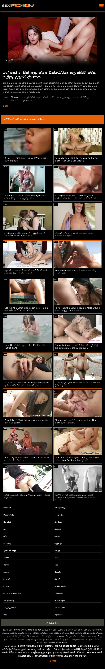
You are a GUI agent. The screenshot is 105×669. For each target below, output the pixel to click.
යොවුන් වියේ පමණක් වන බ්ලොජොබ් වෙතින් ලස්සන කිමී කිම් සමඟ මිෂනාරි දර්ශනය (26, 384)
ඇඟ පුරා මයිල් (29, 97)
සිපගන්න (58, 572)
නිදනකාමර (59, 615)
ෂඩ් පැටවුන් (46, 636)
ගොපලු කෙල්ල (66, 97)
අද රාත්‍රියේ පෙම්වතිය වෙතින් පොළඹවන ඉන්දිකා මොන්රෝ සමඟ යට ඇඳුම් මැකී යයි (76, 197)
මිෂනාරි (57, 579)
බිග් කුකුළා (7, 544)
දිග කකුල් (6, 586)
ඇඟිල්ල (57, 551)
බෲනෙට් (14, 100)
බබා (56, 558)
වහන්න (57, 536)
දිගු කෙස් (6, 579)
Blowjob (14, 97)
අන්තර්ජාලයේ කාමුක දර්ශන (27, 629)
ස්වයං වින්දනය (60, 601)
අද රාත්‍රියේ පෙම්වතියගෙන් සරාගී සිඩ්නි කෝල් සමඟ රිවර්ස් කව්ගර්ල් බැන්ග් (26, 271)
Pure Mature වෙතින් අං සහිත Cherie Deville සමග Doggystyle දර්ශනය (78, 309)
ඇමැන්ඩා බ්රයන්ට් (47, 97)
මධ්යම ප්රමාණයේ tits (12, 593)
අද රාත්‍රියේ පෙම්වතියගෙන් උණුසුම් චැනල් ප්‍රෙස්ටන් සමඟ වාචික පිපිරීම (24, 234)
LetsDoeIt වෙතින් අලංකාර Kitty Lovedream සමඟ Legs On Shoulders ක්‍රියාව (77, 459)
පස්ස (78, 97)
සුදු (4, 529)
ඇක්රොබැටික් (60, 608)
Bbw (5, 615)
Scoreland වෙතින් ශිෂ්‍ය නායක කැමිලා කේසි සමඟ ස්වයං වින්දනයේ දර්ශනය (26, 309)
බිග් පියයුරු (89, 97)
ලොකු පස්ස (27, 100)
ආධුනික (6, 558)
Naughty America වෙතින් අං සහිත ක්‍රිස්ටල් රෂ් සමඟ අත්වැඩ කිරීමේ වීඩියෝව (76, 346)
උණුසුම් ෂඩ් (52, 622)
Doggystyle (8, 515)
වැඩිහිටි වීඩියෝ (65, 629)
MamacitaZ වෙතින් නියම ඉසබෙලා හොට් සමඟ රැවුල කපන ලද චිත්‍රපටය (25, 197)
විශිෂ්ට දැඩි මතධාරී (20, 636)
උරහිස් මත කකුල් (9, 551)
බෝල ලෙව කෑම (9, 608)
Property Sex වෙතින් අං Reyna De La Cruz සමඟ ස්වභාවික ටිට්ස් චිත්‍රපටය (77, 159)
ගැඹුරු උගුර (59, 544)
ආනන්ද (6, 572)
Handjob (7, 522)
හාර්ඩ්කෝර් (59, 593)
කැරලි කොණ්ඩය (61, 586)
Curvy (6, 565)
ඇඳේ (56, 565)
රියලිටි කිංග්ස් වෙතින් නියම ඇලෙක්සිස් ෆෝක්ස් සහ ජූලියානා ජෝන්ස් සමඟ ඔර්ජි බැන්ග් (75, 498)
